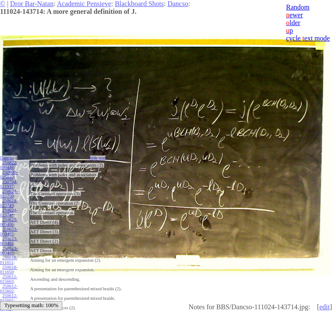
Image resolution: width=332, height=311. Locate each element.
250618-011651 (8, 260)
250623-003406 (8, 222)
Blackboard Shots (139, 3)
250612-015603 (8, 279)
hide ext (98, 158)
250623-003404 (8, 241)
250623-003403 (8, 250)
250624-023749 (8, 203)
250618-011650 (8, 269)
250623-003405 (8, 231)
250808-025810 (8, 174)
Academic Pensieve (84, 3)
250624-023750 (8, 193)
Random (298, 7)
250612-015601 (8, 298)
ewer (294, 15)
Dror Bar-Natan (32, 3)
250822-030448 (8, 165)
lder (293, 22)
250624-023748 (8, 212)
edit (324, 307)
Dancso (177, 3)
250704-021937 (8, 184)
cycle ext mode (308, 38)
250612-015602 (8, 288)
